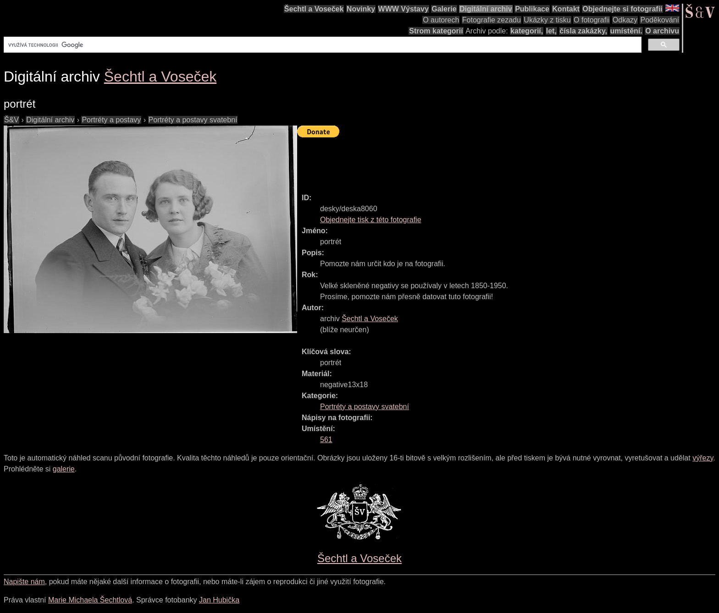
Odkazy (625, 20)
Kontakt (566, 9)
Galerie (443, 9)
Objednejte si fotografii (622, 9)
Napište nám (24, 582)
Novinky (361, 9)
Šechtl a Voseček (314, 9)
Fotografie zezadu (491, 20)
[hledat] (321, 45)
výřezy (702, 458)
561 (326, 439)
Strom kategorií (436, 31)
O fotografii (591, 20)
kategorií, (526, 31)
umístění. (626, 31)
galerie (64, 469)
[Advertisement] (464, 161)
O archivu (662, 31)
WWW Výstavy (403, 9)
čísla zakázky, (583, 31)
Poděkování (659, 20)
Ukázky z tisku (547, 20)
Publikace (532, 9)
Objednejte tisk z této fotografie (370, 220)
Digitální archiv (485, 9)
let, (551, 31)
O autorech (441, 20)
